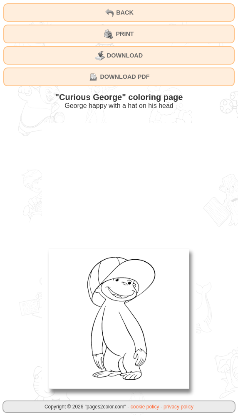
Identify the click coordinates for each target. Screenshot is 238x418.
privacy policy (178, 407)
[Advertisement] (119, 181)
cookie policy (145, 407)
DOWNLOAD (119, 56)
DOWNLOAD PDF (118, 77)
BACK (119, 13)
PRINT (119, 34)
